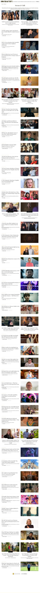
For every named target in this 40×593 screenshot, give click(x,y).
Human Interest (29, 1)
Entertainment (15, 1)
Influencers (25, 1)
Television (18, 1)
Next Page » (25, 573)
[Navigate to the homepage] (7, 1)
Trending (22, 1)
